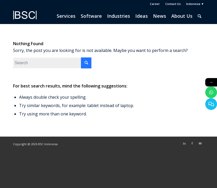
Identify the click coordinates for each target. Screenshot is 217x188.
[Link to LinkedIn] (184, 143)
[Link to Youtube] (200, 143)
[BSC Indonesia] (25, 18)
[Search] (199, 16)
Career (155, 4)
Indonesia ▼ (195, 4)
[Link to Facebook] (192, 143)
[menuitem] (155, 4)
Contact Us (173, 4)
